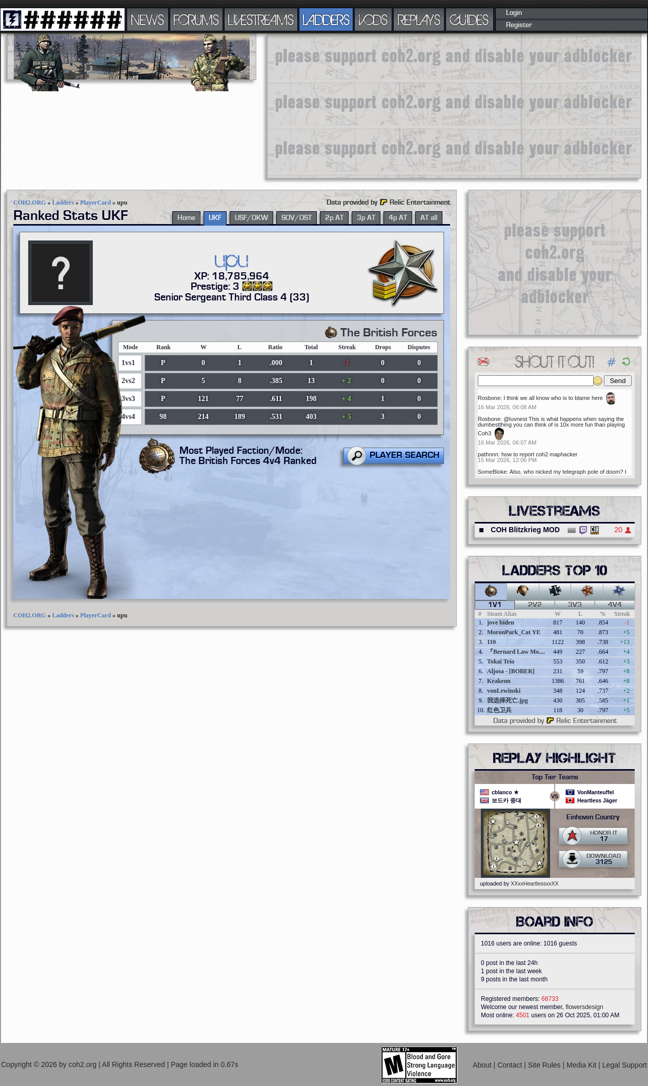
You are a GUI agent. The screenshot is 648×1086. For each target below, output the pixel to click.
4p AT (398, 218)
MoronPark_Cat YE (513, 632)
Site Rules (545, 1065)
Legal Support (624, 1065)
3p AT (366, 218)
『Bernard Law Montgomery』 (529, 651)
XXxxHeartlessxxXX (534, 883)
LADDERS (326, 19)
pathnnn (488, 454)
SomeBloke (492, 472)
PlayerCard (95, 202)
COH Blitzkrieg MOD (525, 530)
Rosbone (489, 398)
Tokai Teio (500, 661)
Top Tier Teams (555, 777)
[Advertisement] (397, 105)
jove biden (500, 622)
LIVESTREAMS (261, 19)
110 (491, 642)
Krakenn (499, 681)
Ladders (63, 202)
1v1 (495, 605)
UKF (215, 218)
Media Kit (582, 1065)
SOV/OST (296, 218)
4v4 (615, 605)
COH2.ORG (29, 202)
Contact (510, 1065)
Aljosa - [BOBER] (511, 671)
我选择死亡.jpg (507, 700)
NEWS (147, 19)
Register (519, 25)
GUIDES (470, 19)
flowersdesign (584, 1007)
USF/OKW (251, 218)
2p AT (334, 218)
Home (186, 218)
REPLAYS (419, 19)
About (483, 1065)
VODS (373, 19)
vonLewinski (503, 690)
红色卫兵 (499, 710)
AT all (428, 218)
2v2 (535, 605)
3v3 (575, 605)
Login (514, 12)
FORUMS (196, 19)
